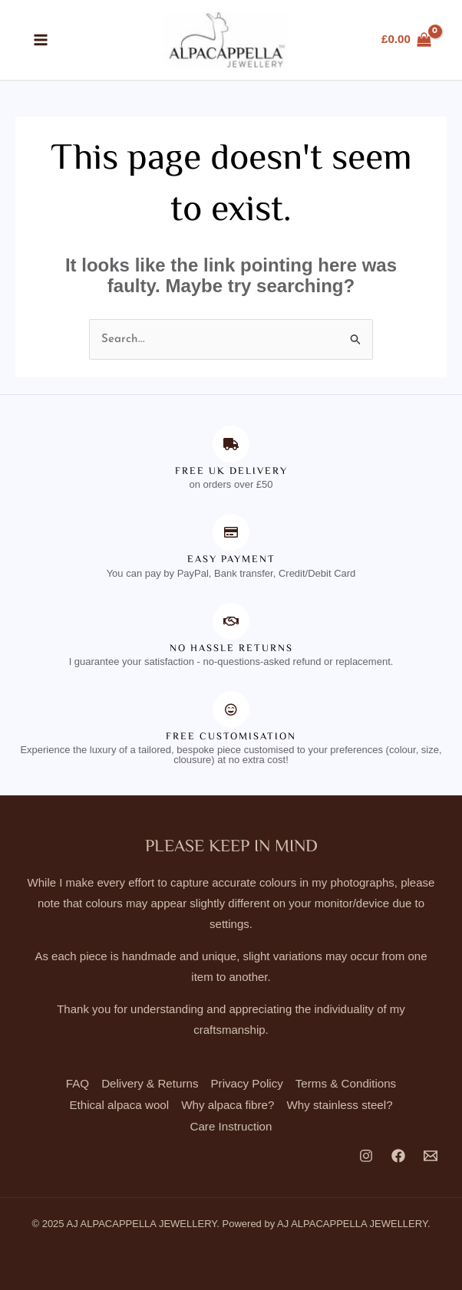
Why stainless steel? (338, 1105)
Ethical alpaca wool (120, 1105)
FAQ (79, 1084)
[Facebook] (398, 1156)
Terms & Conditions (344, 1084)
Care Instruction (231, 1126)
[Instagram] (366, 1156)
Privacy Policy (246, 1084)
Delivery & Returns (151, 1084)
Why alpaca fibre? (228, 1105)
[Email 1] (430, 1156)
